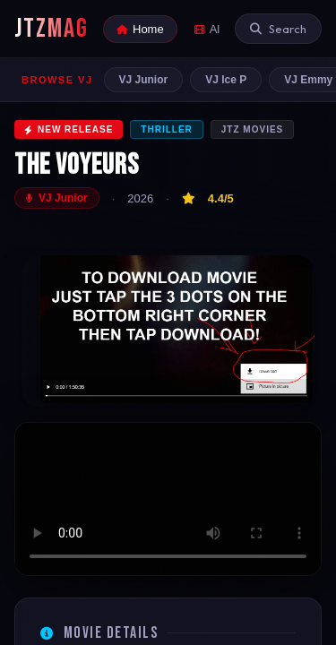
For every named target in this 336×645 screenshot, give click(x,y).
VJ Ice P (225, 79)
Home (140, 29)
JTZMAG (51, 29)
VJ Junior (143, 79)
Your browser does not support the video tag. (168, 499)
